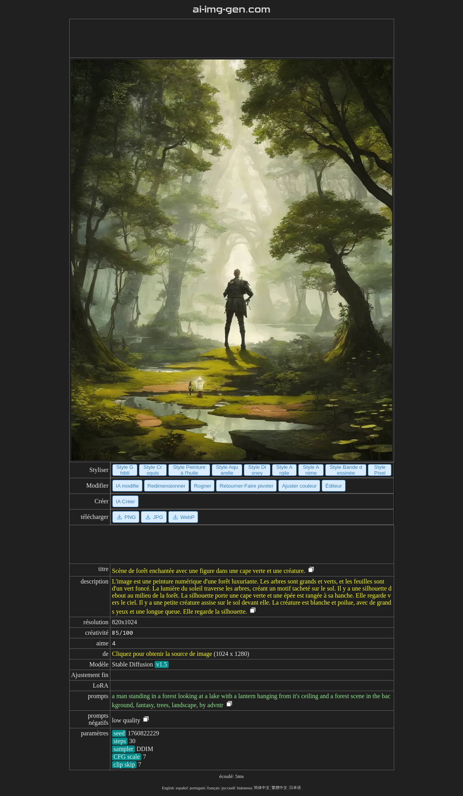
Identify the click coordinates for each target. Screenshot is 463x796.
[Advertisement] (232, 38)
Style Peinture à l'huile (189, 470)
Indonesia (244, 788)
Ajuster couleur (299, 486)
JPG (153, 516)
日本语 (295, 787)
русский (228, 788)
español (182, 788)
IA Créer (125, 501)
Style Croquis (153, 470)
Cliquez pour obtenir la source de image (162, 653)
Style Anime (311, 470)
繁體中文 (279, 787)
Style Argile (284, 470)
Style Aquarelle (227, 470)
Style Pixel (380, 470)
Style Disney (257, 470)
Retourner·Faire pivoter (246, 486)
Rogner (202, 486)
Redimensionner (167, 486)
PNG (126, 516)
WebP (183, 516)
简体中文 (262, 787)
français (213, 788)
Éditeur (333, 486)
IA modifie (127, 486)
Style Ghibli (124, 470)
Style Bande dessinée (346, 470)
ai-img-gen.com (231, 9)
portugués (197, 788)
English (168, 788)
